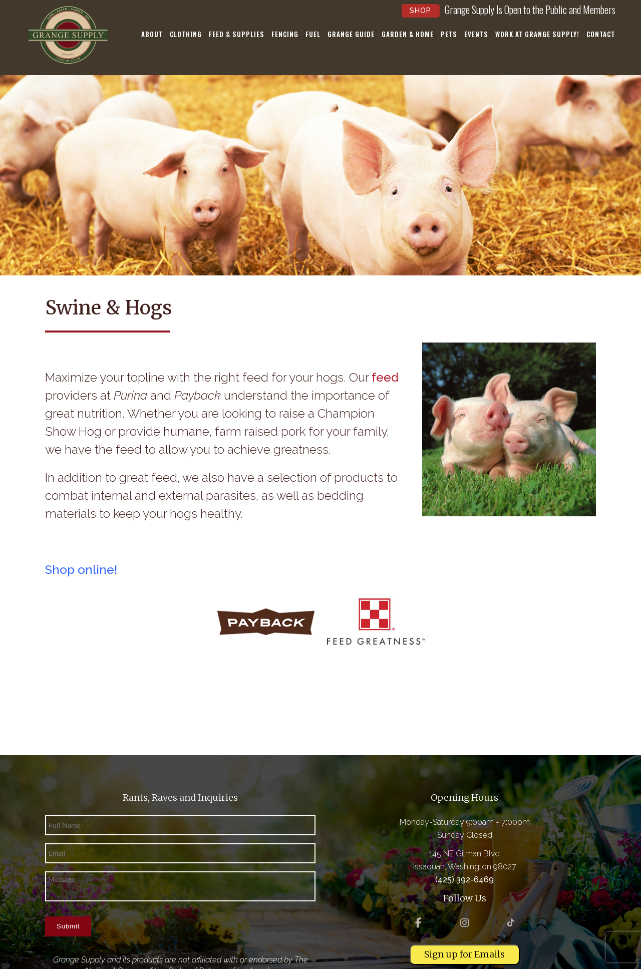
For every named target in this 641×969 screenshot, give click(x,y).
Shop (420, 11)
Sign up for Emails (464, 954)
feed (385, 377)
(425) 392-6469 (464, 879)
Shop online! (81, 569)
